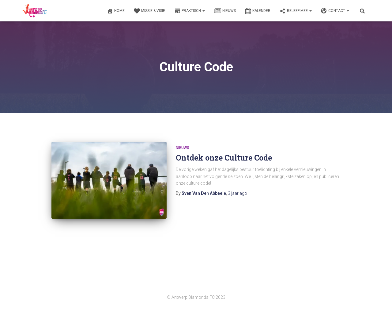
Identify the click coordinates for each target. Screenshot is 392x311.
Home (116, 11)
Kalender (257, 11)
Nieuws (225, 11)
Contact (335, 11)
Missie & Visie (149, 11)
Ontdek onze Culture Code (224, 158)
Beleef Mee (296, 11)
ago (237, 193)
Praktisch (189, 11)
